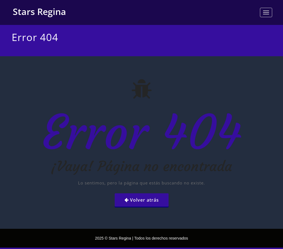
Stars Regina (39, 11)
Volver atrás (144, 200)
